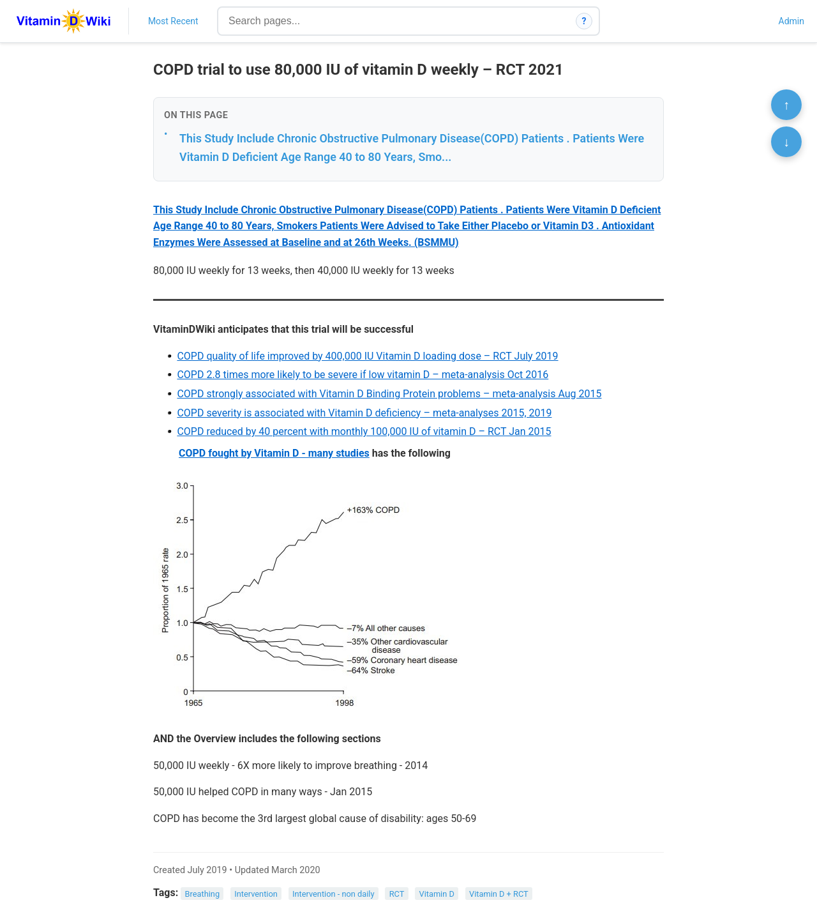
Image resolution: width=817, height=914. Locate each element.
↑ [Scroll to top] (786, 105)
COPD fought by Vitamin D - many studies (274, 453)
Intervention (256, 893)
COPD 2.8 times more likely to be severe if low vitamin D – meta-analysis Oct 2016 (362, 375)
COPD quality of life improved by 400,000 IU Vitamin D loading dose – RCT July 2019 (367, 356)
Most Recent (173, 21)
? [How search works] (584, 21)
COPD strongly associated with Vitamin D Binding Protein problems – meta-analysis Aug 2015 (389, 394)
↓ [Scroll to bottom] (786, 142)
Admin (791, 21)
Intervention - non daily (333, 893)
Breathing (202, 893)
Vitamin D (436, 893)
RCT (397, 893)
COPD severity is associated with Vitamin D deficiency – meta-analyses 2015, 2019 (364, 413)
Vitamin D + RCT (498, 893)
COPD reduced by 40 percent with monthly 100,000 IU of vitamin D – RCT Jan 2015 (364, 431)
